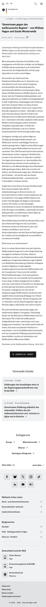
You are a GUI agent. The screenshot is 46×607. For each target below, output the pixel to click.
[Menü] (41, 3)
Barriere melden (7, 593)
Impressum (6, 586)
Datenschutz (6, 589)
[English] (7, 3)
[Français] (11, 3)
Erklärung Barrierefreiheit (11, 596)
